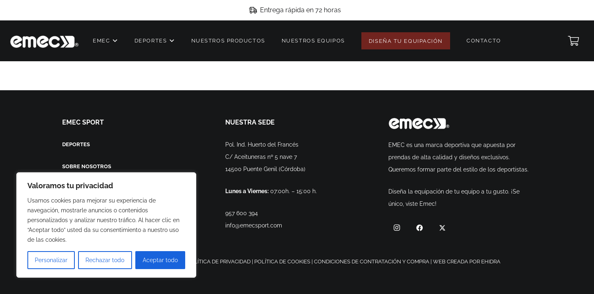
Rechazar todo (104, 260)
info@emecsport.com (253, 225)
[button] (114, 41)
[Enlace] (44, 41)
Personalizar (51, 260)
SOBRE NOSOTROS (86, 166)
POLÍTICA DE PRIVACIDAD (219, 261)
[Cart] (573, 40)
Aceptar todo (160, 260)
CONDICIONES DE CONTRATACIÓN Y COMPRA (371, 261)
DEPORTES (76, 144)
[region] (106, 225)
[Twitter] (442, 228)
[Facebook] (419, 228)
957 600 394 (241, 213)
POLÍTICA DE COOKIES (282, 261)
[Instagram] (396, 228)
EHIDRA (490, 261)
